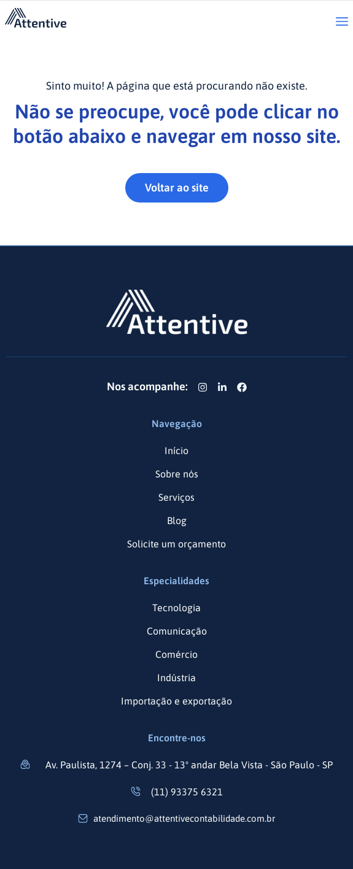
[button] (342, 22)
